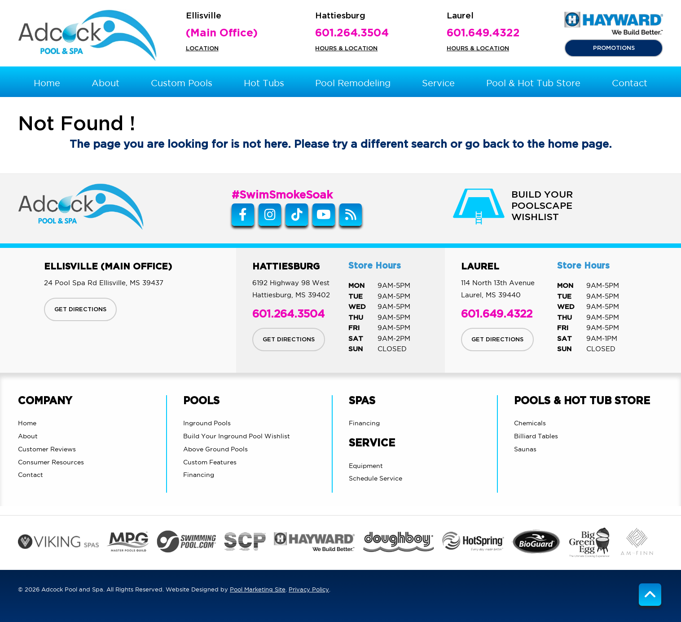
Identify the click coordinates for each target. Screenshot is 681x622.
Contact (30, 474)
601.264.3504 (352, 33)
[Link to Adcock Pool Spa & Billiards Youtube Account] (323, 214)
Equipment (366, 465)
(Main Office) (222, 33)
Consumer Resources (51, 462)
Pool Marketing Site (258, 589)
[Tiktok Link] (297, 214)
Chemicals (530, 423)
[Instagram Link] (270, 214)
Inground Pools (207, 423)
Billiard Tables (536, 436)
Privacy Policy (309, 589)
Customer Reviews (47, 449)
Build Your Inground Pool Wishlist (236, 436)
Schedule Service (375, 478)
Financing (198, 474)
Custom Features (210, 462)
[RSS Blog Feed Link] (350, 214)
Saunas (525, 449)
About (28, 436)
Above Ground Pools (215, 449)
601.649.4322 (483, 33)
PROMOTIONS (614, 48)
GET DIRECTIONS (80, 309)
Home (27, 423)
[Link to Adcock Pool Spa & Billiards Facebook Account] (243, 214)
